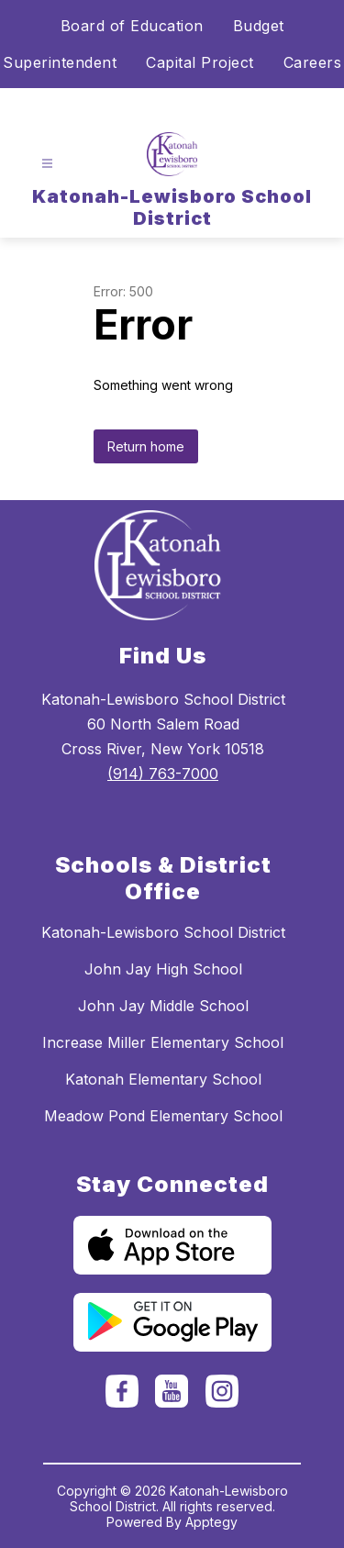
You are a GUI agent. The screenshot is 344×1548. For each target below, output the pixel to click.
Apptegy (211, 1522)
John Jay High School (163, 969)
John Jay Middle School (163, 1006)
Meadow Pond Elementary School (163, 1116)
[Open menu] (47, 163)
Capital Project (200, 62)
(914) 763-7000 (162, 773)
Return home (145, 446)
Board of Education (132, 26)
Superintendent (60, 62)
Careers (312, 62)
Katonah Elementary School (163, 1079)
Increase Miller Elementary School (162, 1042)
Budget (258, 26)
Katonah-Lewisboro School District (163, 932)
